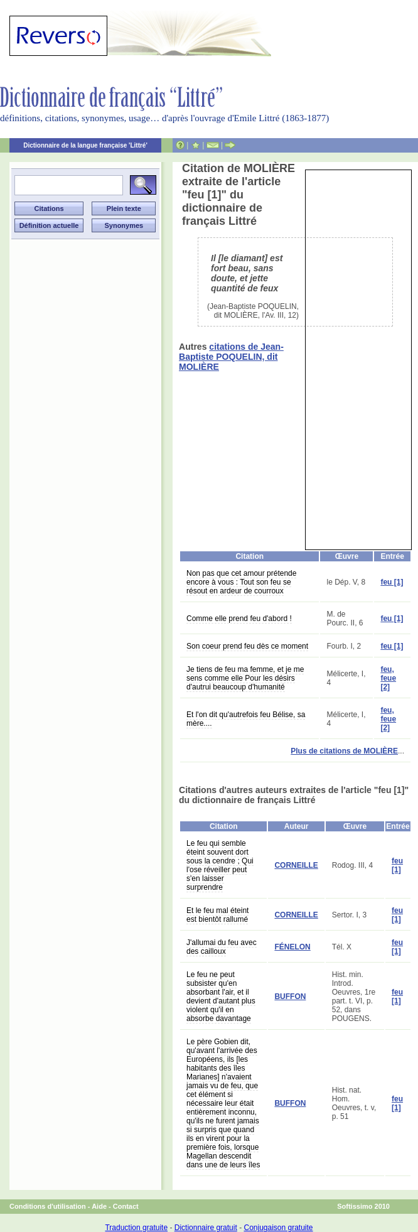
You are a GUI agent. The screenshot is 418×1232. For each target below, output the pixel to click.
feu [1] (391, 582)
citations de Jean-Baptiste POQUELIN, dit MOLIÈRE (231, 357)
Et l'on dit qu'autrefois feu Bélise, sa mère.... (245, 719)
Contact (126, 1206)
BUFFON (290, 996)
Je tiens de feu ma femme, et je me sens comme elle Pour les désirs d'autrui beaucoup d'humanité (245, 678)
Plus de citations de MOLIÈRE (344, 751)
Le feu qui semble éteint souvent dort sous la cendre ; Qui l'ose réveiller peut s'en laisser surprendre (220, 865)
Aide (99, 1206)
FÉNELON (292, 947)
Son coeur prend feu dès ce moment (247, 646)
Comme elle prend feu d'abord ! (239, 618)
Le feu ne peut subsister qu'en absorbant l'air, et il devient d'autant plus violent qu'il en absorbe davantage (220, 996)
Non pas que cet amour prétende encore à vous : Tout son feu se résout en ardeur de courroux (241, 582)
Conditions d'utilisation (47, 1206)
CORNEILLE (296, 865)
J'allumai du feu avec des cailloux (221, 947)
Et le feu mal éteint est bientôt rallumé (217, 915)
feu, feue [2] (388, 678)
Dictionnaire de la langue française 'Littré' (85, 145)
